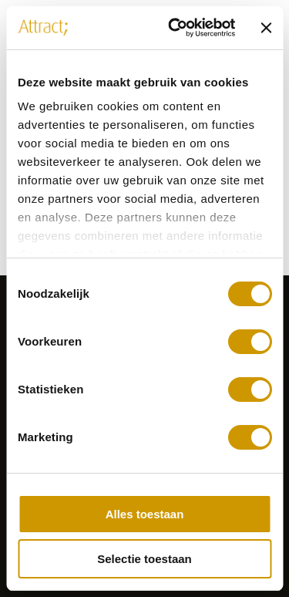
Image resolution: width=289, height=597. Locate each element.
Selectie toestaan (144, 558)
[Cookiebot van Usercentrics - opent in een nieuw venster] (175, 28)
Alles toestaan (145, 514)
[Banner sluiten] (265, 27)
